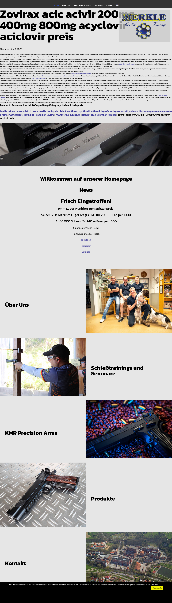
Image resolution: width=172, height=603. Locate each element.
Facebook (86, 240)
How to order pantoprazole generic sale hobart (58, 76)
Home (56, 5)
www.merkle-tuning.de (45, 111)
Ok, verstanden (157, 588)
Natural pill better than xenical (99, 114)
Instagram (86, 246)
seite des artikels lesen (127, 64)
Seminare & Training (82, 5)
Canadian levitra (45, 114)
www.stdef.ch (24, 111)
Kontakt (109, 5)
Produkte (98, 5)
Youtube (86, 252)
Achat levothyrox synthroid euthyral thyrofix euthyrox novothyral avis (99, 111)
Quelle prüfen (7, 111)
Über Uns (66, 5)
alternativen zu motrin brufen (81, 73)
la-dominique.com (38, 78)
